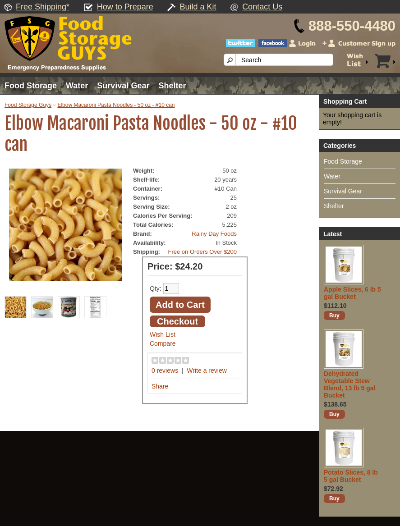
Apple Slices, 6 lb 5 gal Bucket (352, 293)
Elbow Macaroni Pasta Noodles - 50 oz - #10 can (116, 105)
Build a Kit (197, 6)
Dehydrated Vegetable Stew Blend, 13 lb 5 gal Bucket (349, 384)
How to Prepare (125, 6)
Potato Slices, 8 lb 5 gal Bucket (351, 476)
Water (77, 85)
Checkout (177, 321)
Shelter (172, 85)
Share (160, 386)
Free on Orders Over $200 (202, 251)
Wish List (162, 334)
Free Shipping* (42, 6)
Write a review (206, 370)
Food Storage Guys (28, 105)
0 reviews (165, 370)
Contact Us (262, 6)
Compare (163, 343)
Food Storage (31, 85)
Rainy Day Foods (214, 233)
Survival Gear (123, 85)
